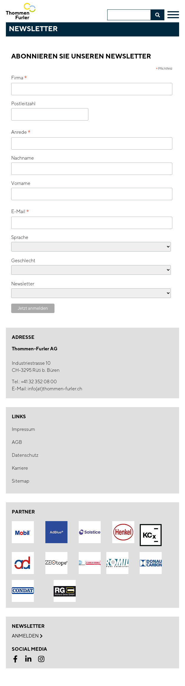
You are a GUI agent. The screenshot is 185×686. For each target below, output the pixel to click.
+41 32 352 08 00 (39, 381)
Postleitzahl (23, 103)
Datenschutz (25, 455)
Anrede (20, 132)
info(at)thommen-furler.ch (55, 388)
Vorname (20, 183)
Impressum (23, 429)
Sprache (19, 237)
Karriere (20, 468)
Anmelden (27, 636)
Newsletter (22, 284)
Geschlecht (23, 260)
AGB (17, 442)
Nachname (22, 158)
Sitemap (20, 481)
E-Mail (20, 212)
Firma (19, 78)
